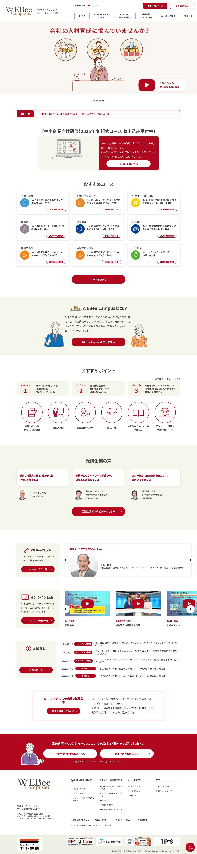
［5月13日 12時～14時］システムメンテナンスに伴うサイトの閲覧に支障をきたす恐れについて (136, 652)
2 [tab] (97, 101)
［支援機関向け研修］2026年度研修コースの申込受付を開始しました (74, 114)
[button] (190, 560)
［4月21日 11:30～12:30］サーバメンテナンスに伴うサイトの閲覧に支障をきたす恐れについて (137, 661)
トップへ (190, 847)
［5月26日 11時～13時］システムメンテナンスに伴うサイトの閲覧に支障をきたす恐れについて (136, 644)
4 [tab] (103, 101)
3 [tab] (100, 101)
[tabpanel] (98, 58)
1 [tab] (94, 101)
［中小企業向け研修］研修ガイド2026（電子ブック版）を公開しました (132, 675)
